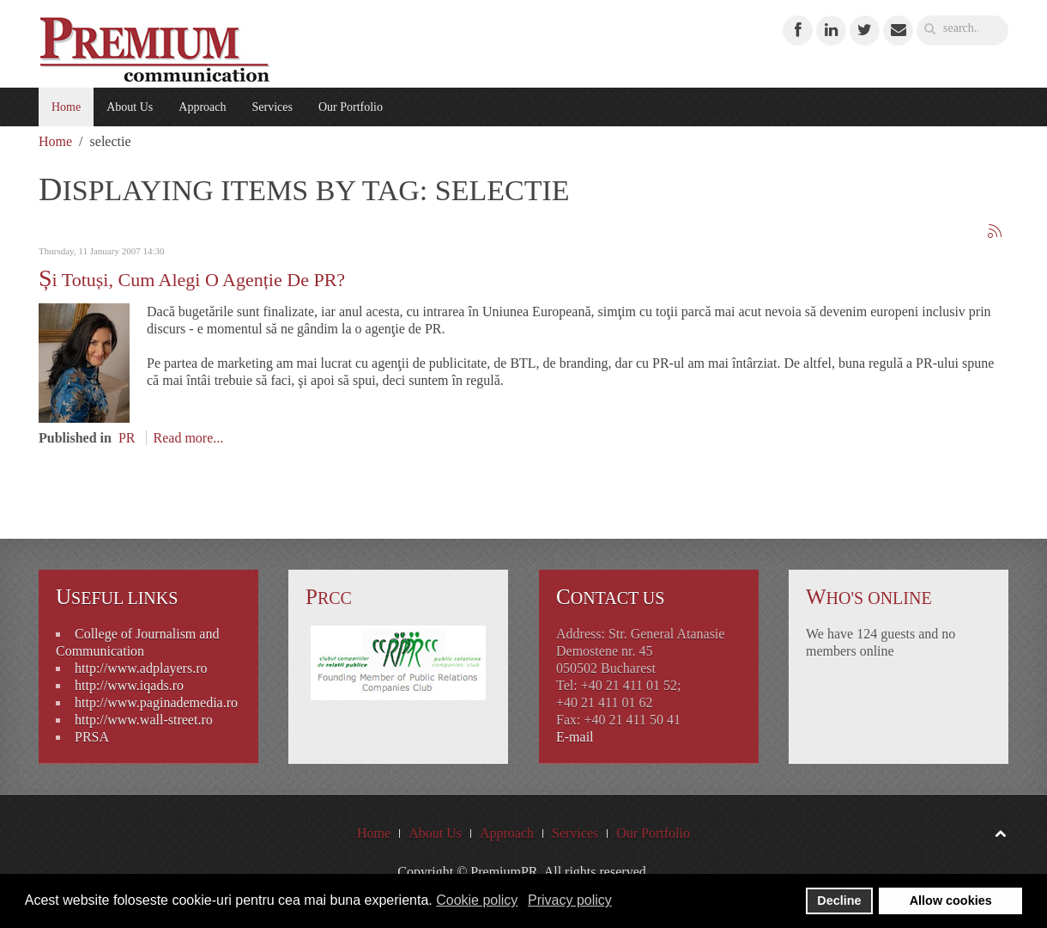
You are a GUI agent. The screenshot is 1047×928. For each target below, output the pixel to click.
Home (66, 107)
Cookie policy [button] (476, 900)
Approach (202, 107)
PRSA (92, 737)
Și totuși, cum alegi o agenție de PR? (192, 279)
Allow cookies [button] (951, 900)
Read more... (189, 437)
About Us (129, 107)
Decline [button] (839, 900)
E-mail (575, 737)
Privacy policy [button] (570, 900)
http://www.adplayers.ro (141, 668)
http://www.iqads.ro (129, 685)
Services (271, 107)
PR (127, 437)
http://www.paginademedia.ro (156, 702)
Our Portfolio (350, 107)
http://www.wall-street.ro (144, 719)
